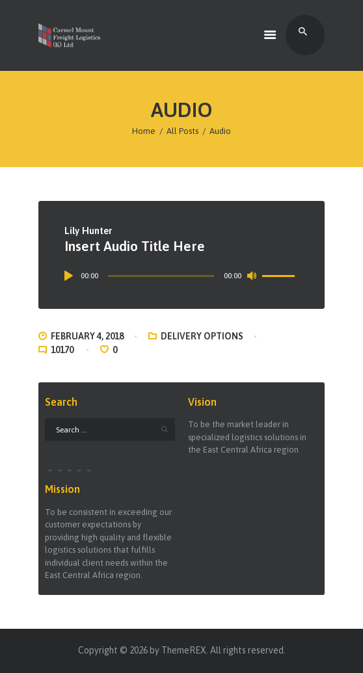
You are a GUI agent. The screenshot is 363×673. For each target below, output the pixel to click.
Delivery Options (202, 336)
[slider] (161, 276)
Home (143, 131)
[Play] (70, 275)
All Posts (182, 131)
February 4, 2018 (87, 336)
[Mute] (251, 275)
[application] (181, 276)
